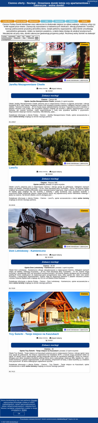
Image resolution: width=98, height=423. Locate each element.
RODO (24, 410)
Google (34, 400)
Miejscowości (34, 21)
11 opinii (64, 102)
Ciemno (84, 44)
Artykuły (84, 21)
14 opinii (55, 185)
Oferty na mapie (21, 21)
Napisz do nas (73, 419)
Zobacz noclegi (50, 96)
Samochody (59, 21)
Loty (46, 21)
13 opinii (69, 351)
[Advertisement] (49, 397)
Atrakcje (71, 21)
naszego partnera (45, 117)
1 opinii (64, 268)
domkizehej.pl (92, 1)
